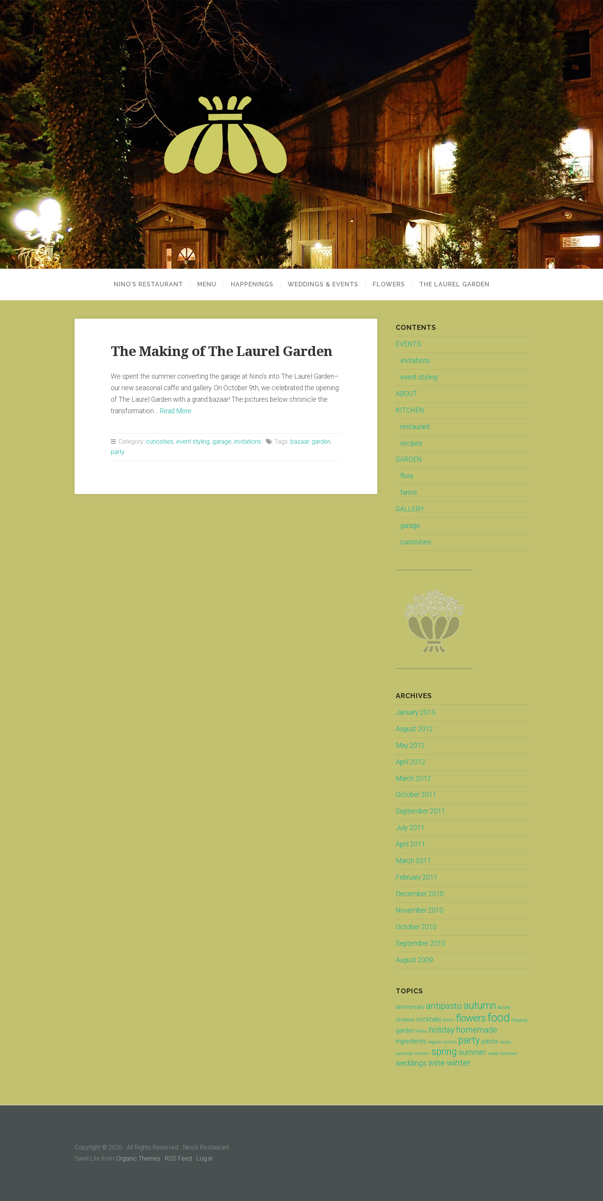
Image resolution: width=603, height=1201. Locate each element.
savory (505, 1042)
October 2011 (416, 794)
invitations (247, 441)
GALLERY (410, 509)
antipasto (444, 1006)
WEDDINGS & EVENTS (323, 284)
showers (422, 1053)
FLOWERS (389, 284)
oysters (450, 1042)
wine (436, 1063)
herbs (421, 1031)
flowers (471, 1018)
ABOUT (406, 394)
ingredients (411, 1041)
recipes (411, 443)
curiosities (159, 441)
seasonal (404, 1053)
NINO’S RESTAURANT (148, 284)
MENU (207, 284)
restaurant (415, 427)
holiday (442, 1030)
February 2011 (417, 877)
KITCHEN (410, 410)
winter (458, 1063)
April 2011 (410, 844)
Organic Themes (138, 1158)
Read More (176, 411)
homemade (476, 1030)
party (118, 452)
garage (222, 441)
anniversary (410, 1006)
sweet (493, 1053)
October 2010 (416, 927)
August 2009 (414, 960)
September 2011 (420, 811)
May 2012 (410, 745)
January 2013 (415, 712)
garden (320, 441)
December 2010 (420, 894)
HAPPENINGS (252, 284)
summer (472, 1052)
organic (435, 1042)
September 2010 (420, 943)
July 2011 (410, 828)
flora (406, 476)
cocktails (428, 1019)
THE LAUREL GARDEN (454, 284)
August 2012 (414, 729)
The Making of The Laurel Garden (221, 351)
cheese (405, 1019)
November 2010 (419, 910)
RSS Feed (178, 1158)
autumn (479, 1005)
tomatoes (509, 1053)
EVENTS (408, 344)
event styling (193, 441)
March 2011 (413, 861)
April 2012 (410, 762)
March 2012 (413, 778)
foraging (519, 1020)
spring (444, 1051)
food (499, 1017)
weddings (411, 1063)
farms (408, 492)
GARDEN (409, 459)
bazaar (299, 441)
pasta (489, 1041)
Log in (205, 1158)
